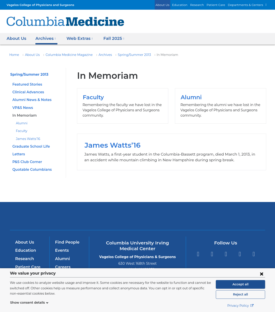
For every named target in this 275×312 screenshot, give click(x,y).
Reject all (240, 294)
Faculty (21, 131)
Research (203, 4)
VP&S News (22, 108)
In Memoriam (23, 115)
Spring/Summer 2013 (123, 55)
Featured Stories (26, 84)
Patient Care (220, 4)
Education (187, 4)
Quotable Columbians (30, 169)
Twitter (212, 254)
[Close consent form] (261, 273)
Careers (62, 267)
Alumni (21, 123)
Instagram (253, 254)
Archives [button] (44, 38)
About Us (172, 4)
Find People (66, 242)
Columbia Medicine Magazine (63, 55)
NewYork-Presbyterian (138, 218)
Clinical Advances (27, 92)
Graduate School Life (30, 146)
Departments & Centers (247, 4)
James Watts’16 (27, 139)
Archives (96, 55)
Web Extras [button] (77, 38)
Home (13, 55)
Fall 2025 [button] (110, 38)
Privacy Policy (240, 305)
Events (61, 250)
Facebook (198, 254)
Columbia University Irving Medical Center (78, 216)
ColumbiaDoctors (201, 216)
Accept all (240, 284)
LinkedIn (240, 254)
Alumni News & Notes (30, 100)
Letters (18, 154)
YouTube (225, 254)
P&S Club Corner (26, 162)
